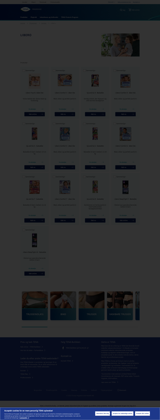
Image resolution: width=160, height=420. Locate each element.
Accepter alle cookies (142, 413)
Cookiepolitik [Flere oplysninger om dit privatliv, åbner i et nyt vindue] (24, 418)
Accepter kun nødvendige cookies (122, 413)
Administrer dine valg (102, 413)
